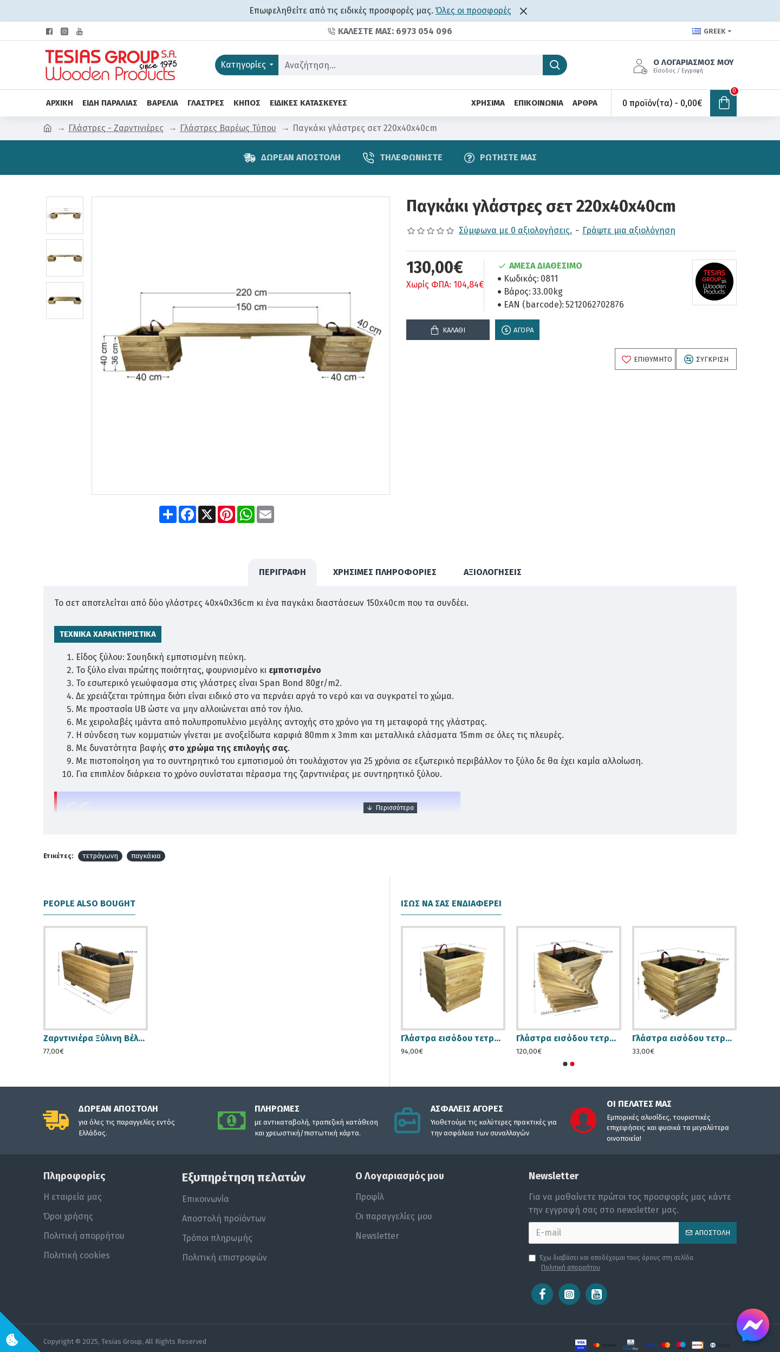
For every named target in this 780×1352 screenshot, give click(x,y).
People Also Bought (89, 883)
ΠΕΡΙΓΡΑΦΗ (282, 562)
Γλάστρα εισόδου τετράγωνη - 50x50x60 (453, 1018)
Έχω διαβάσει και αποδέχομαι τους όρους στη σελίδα (611, 1242)
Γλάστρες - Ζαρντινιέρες (116, 128)
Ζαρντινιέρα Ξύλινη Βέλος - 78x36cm (95, 1018)
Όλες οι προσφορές (473, 10)
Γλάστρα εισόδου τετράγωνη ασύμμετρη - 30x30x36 (684, 1018)
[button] (565, 1043)
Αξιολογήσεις (493, 562)
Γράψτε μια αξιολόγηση (628, 230)
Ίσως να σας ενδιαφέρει (451, 883)
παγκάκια (146, 835)
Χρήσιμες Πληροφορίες (385, 562)
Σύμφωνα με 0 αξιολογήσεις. (515, 230)
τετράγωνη (100, 835)
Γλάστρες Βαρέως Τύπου (228, 128)
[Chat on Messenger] (753, 1325)
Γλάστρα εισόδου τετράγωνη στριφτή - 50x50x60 (568, 1018)
